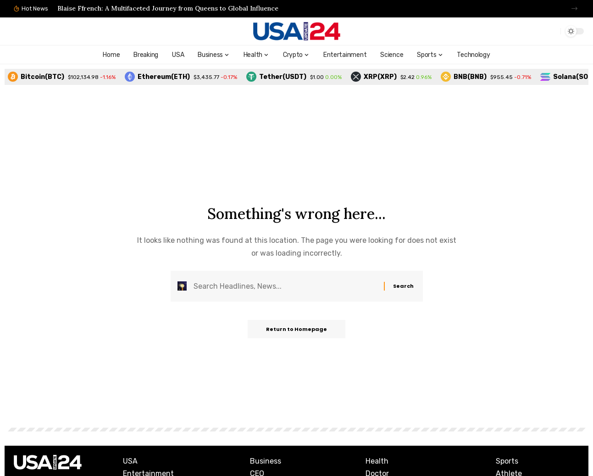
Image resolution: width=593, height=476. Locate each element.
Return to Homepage (296, 329)
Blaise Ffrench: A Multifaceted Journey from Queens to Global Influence (167, 8)
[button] (574, 8)
